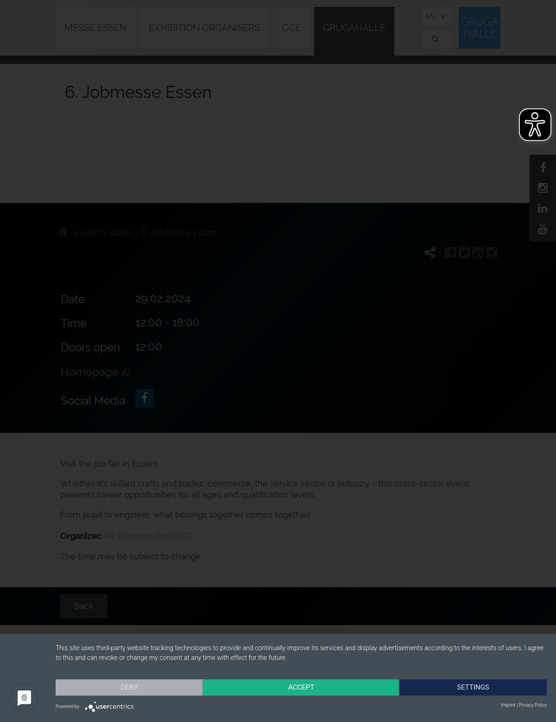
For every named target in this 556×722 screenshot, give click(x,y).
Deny (129, 687)
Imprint (508, 705)
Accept (301, 687)
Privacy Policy (533, 705)
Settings (473, 687)
